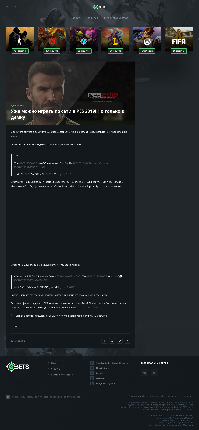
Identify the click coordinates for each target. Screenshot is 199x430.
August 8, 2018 (65, 174)
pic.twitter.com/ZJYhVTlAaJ (29, 166)
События (93, 18)
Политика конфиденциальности (145, 396)
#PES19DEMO (27, 163)
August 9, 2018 (65, 287)
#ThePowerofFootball (67, 276)
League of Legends (105, 383)
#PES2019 (78, 163)
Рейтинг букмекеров (116, 18)
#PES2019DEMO (95, 276)
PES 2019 (16, 326)
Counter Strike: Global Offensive (112, 362)
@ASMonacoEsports (96, 163)
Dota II (99, 373)
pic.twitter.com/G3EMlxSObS (30, 279)
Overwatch (101, 378)
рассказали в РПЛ (88, 307)
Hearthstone (102, 368)
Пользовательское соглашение (177, 396)
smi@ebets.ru (186, 424)
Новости (76, 18)
